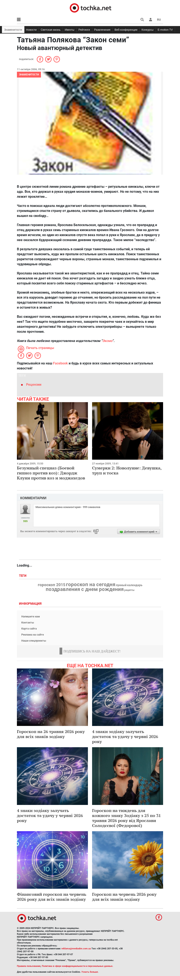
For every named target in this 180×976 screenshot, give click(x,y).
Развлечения (102, 29)
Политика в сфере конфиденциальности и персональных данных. (77, 966)
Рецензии (33, 385)
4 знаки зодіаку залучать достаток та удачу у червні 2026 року (125, 736)
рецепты (129, 590)
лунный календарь (129, 585)
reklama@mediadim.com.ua (76, 948)
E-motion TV (165, 29)
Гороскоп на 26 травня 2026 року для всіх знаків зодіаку (51, 734)
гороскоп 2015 (51, 585)
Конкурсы (147, 29)
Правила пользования (29, 966)
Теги (23, 575)
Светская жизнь (51, 29)
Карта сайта (29, 628)
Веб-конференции (126, 29)
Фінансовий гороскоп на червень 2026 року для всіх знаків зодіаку (51, 896)
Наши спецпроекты (33, 640)
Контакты (27, 622)
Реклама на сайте (32, 634)
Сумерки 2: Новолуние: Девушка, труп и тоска (126, 470)
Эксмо (107, 341)
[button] (150, 19)
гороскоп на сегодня (90, 584)
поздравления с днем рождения (85, 589)
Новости (31, 29)
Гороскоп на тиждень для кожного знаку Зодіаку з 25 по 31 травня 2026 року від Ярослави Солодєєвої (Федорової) (126, 818)
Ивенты (69, 29)
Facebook (60, 363)
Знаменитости (13, 29)
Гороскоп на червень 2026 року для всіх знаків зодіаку (124, 896)
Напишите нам (30, 616)
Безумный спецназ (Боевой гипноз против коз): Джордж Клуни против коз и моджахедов (51, 473)
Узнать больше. (90, 972)
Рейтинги (84, 29)
